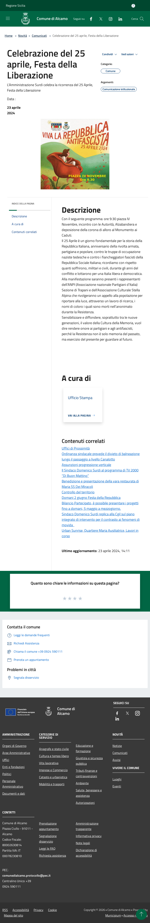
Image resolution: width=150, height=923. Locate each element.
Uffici (5, 759)
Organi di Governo (14, 745)
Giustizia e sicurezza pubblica (89, 761)
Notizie (117, 745)
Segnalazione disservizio (48, 839)
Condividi (110, 54)
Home (8, 35)
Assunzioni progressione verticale (86, 464)
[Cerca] (141, 18)
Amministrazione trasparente (87, 826)
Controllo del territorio (78, 492)
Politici (6, 774)
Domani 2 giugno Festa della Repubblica (91, 497)
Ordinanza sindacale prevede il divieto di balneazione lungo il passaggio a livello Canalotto (101, 456)
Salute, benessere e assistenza (89, 793)
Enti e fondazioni (13, 767)
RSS (5, 910)
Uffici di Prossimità (76, 448)
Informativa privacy (89, 836)
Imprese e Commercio (53, 770)
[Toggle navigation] (7, 18)
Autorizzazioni (85, 802)
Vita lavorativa (48, 763)
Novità (22, 35)
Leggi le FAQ (47, 848)
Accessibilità (20, 910)
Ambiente (82, 783)
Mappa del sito (13, 915)
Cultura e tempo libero (54, 756)
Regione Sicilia (15, 5)
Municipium (113, 915)
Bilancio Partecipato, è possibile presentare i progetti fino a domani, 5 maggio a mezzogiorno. (100, 505)
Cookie (52, 910)
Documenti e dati (13, 793)
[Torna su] (141, 914)
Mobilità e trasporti (51, 784)
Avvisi (116, 759)
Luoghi (116, 779)
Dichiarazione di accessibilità (86, 853)
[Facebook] (89, 18)
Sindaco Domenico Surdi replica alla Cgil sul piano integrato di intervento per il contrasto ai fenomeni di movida (101, 519)
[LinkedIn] (119, 18)
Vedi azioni (130, 54)
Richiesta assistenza (52, 855)
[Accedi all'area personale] (133, 5)
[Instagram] (109, 18)
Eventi (116, 786)
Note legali (83, 843)
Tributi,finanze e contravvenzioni (86, 773)
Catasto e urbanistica (53, 777)
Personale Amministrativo (12, 784)
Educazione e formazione (84, 748)
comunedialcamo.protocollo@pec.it (26, 875)
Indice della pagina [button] (23, 203)
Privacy (38, 910)
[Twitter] (99, 18)
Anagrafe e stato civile (54, 749)
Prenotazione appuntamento (49, 826)
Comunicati (39, 35)
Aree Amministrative (16, 752)
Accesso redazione (135, 915)
